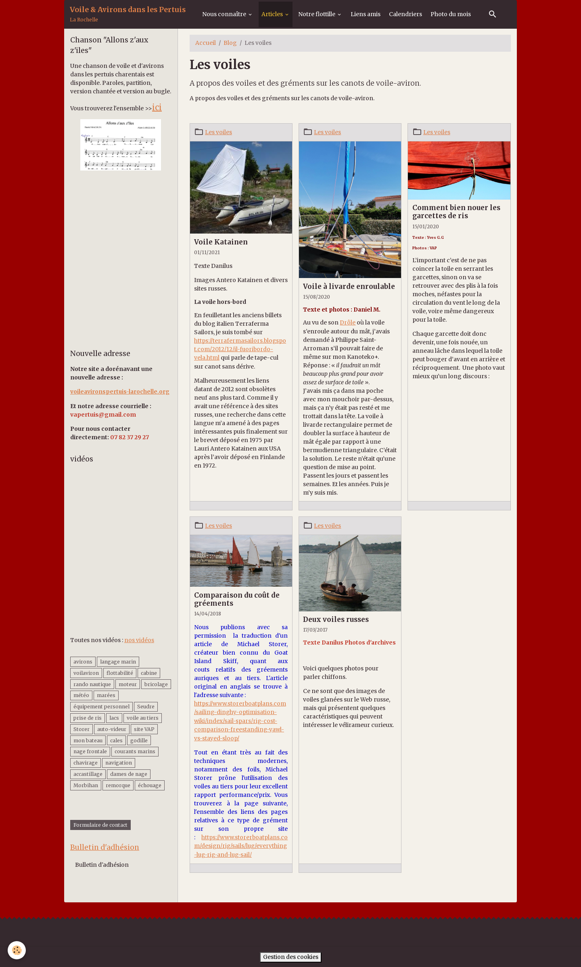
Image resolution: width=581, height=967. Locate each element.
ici (157, 107)
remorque (118, 785)
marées (106, 695)
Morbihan (85, 785)
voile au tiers (143, 717)
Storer (81, 729)
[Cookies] (17, 950)
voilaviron (86, 673)
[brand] (128, 14)
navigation (118, 763)
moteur (128, 684)
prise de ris (87, 717)
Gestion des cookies (290, 955)
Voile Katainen (221, 242)
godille (139, 740)
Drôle (347, 322)
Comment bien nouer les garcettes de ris (456, 211)
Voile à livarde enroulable (349, 286)
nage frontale (90, 751)
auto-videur (111, 729)
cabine (149, 673)
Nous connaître (224, 14)
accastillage (87, 774)
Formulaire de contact (100, 825)
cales (116, 740)
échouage (149, 785)
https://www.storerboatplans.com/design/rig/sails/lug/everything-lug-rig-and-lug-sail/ (241, 844)
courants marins (135, 751)
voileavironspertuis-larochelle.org (120, 391)
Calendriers (405, 14)
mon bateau (87, 740)
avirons (82, 661)
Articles (272, 14)
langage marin (118, 661)
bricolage (156, 684)
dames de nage (128, 774)
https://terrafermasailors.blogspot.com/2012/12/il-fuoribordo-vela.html (240, 349)
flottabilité (120, 673)
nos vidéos (139, 640)
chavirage (85, 763)
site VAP (144, 729)
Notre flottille (317, 14)
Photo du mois (451, 14)
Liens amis (365, 14)
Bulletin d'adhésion (102, 865)
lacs (114, 717)
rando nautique (92, 684)
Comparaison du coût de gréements (237, 598)
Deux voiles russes (336, 619)
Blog (230, 42)
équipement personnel (101, 706)
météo (81, 695)
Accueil (205, 42)
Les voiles (218, 132)
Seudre (146, 706)
